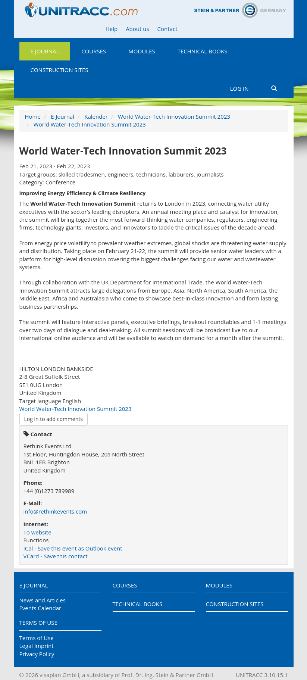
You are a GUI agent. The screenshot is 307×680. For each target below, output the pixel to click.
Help (112, 28)
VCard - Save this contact (56, 556)
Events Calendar (40, 608)
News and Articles (42, 600)
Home (33, 116)
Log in (239, 88)
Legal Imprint (36, 645)
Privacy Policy (36, 654)
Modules (141, 51)
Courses (93, 51)
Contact (167, 28)
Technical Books (203, 51)
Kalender (96, 116)
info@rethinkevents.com (55, 511)
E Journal (45, 51)
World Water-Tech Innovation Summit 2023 (174, 116)
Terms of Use (38, 622)
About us (137, 28)
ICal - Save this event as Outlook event (73, 548)
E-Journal (62, 116)
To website (37, 532)
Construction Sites (59, 70)
